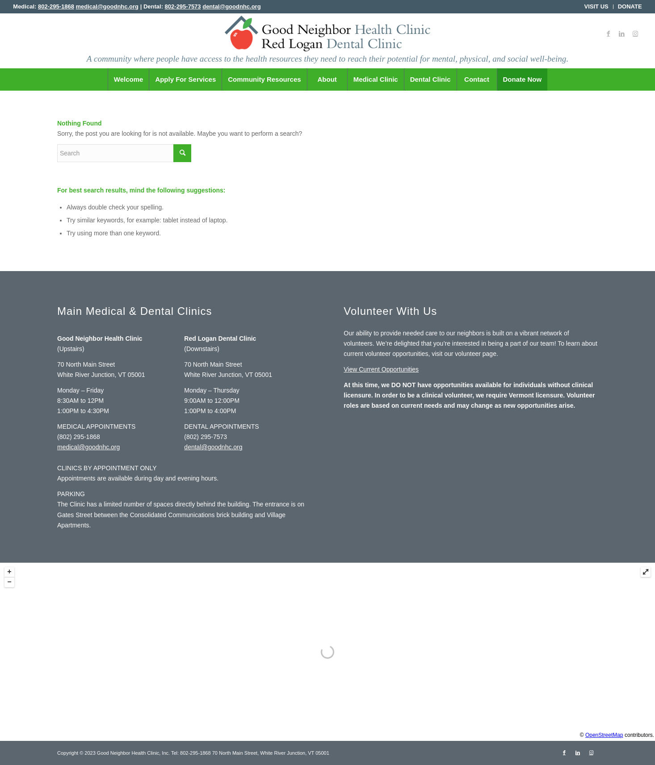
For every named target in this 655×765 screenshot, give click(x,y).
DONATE (630, 6)
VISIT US (596, 6)
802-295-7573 (183, 6)
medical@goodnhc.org (107, 6)
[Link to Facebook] (608, 33)
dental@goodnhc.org (231, 6)
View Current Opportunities (381, 369)
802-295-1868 (56, 6)
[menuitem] (596, 6)
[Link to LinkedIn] (622, 33)
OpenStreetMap (604, 735)
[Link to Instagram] (635, 33)
